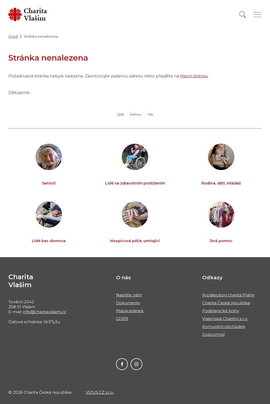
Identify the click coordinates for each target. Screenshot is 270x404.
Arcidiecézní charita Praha (228, 294)
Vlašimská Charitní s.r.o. (225, 318)
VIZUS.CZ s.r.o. (100, 392)
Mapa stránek (129, 310)
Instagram (136, 364)
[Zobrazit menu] (258, 14)
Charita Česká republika (226, 302)
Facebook (122, 364)
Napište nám (129, 294)
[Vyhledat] (242, 15)
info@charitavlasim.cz (44, 311)
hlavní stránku (194, 75)
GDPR (122, 318)
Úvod (13, 36)
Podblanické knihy (220, 310)
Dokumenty (128, 302)
